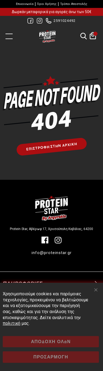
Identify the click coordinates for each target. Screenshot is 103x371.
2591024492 (65, 21)
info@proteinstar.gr (52, 252)
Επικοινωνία (25, 4)
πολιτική (11, 323)
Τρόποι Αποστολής (73, 4)
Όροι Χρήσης (47, 4)
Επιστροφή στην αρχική (51, 147)
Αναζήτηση (83, 36)
